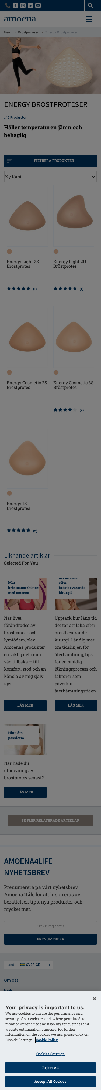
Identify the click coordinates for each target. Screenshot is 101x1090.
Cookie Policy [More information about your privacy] (47, 1039)
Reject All (50, 1067)
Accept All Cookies (50, 1081)
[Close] (94, 999)
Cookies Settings (50, 1053)
